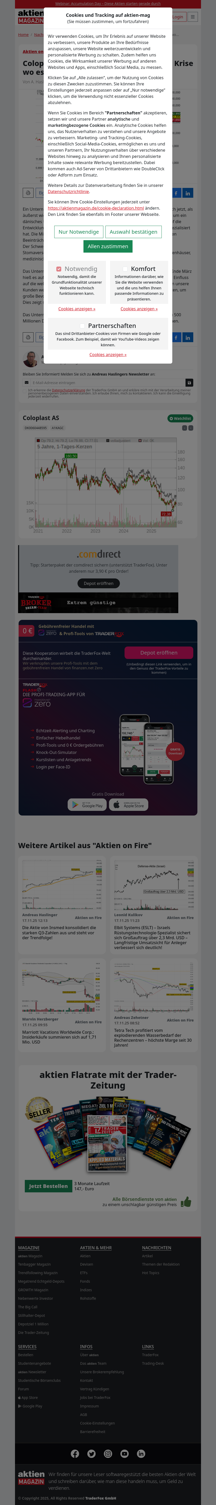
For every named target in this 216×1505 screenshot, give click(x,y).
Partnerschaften (112, 325)
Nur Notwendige (79, 231)
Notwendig (81, 268)
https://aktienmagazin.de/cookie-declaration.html (96, 208)
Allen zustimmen (108, 246)
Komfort (143, 268)
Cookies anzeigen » (77, 309)
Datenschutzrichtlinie (68, 191)
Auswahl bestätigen (133, 231)
